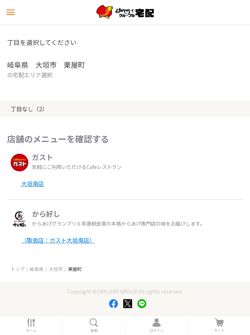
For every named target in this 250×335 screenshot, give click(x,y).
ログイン (156, 330)
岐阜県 (37, 269)
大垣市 (56, 269)
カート (219, 330)
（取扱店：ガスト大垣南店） (58, 240)
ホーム (31, 330)
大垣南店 (32, 183)
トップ (17, 269)
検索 (93, 330)
